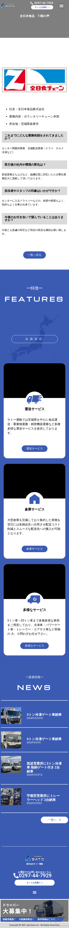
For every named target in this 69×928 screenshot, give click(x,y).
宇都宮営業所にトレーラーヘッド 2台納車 (43, 798)
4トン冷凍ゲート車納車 (44, 739)
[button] (61, 6)
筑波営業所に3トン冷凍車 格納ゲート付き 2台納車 (44, 767)
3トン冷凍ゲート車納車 (44, 714)
